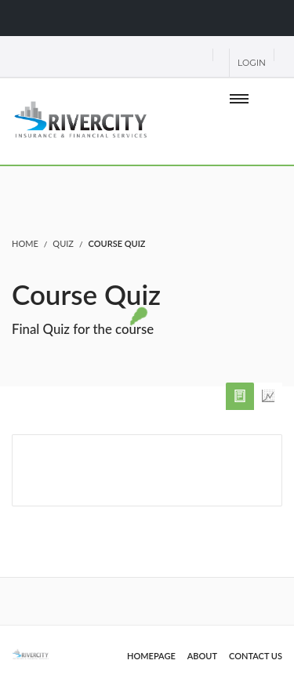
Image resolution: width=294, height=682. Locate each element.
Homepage (151, 656)
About (202, 656)
